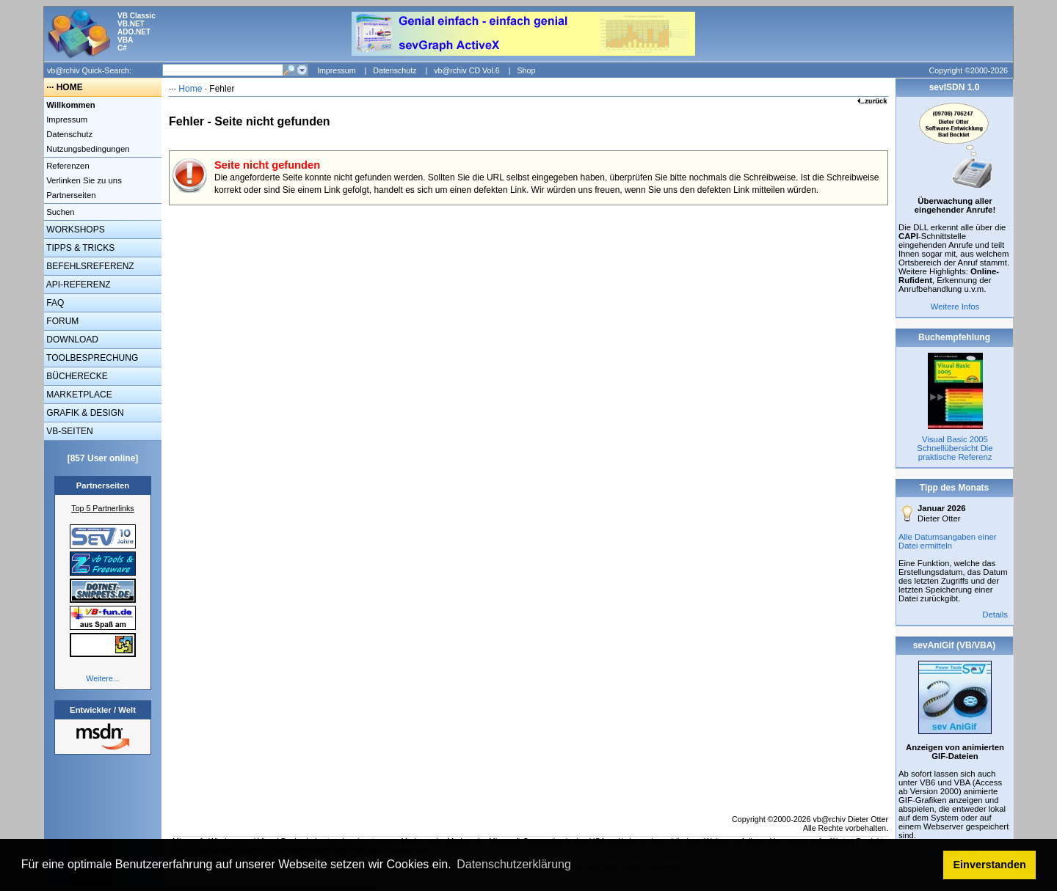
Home (190, 89)
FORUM (61, 321)
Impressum (336, 70)
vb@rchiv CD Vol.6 (467, 70)
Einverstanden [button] (990, 864)
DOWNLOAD (71, 339)
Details (995, 614)
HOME (70, 87)
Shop (526, 70)
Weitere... (102, 678)
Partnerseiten (70, 195)
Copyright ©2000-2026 (968, 70)
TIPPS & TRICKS (79, 248)
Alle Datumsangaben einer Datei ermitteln (947, 541)
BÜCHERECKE (76, 376)
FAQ (54, 303)
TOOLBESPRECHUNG (91, 358)
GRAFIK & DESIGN (84, 413)
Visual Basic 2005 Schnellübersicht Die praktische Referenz (954, 448)
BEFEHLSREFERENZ (89, 266)
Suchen (59, 212)
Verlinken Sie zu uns (83, 180)
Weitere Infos (955, 306)
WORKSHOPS (74, 229)
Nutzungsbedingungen (87, 148)
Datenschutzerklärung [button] (514, 864)
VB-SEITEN (68, 431)
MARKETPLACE (78, 394)
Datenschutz (394, 70)
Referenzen (67, 165)
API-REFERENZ (77, 284)
